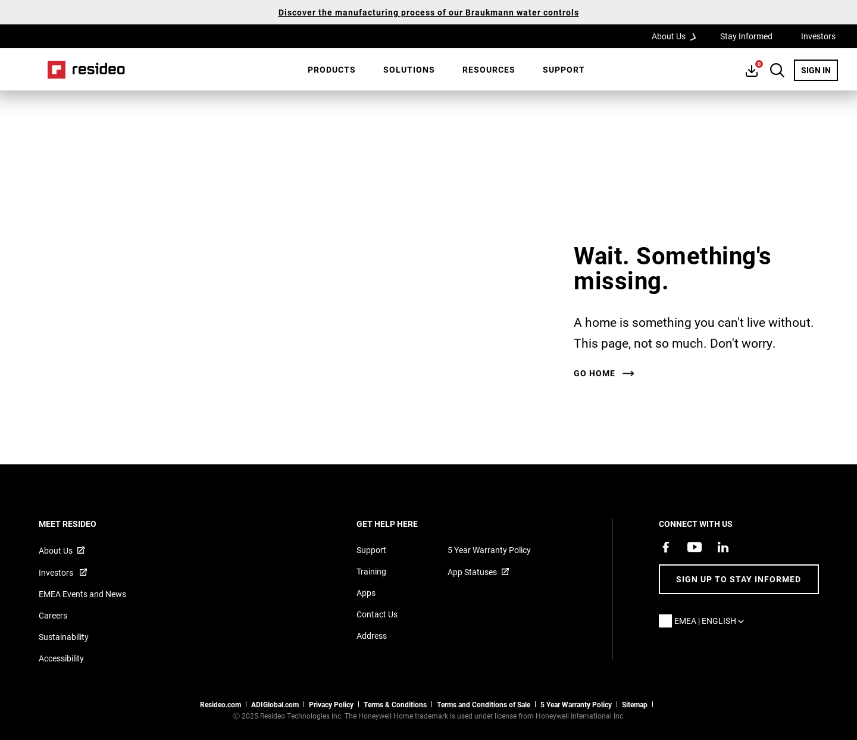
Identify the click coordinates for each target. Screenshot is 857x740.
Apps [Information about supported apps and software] (366, 592)
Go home (594, 373)
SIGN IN (819, 70)
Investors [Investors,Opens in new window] (818, 36)
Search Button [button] (777, 70)
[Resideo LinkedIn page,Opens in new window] (723, 547)
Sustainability (64, 636)
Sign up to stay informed (738, 579)
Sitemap (635, 704)
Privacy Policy (331, 704)
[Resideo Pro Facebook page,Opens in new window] (666, 547)
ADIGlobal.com (275, 704)
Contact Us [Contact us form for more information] (377, 614)
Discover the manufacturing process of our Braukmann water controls (429, 12)
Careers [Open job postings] (53, 615)
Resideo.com (220, 704)
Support (564, 69)
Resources (488, 69)
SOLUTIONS (409, 69)
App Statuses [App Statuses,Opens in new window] (472, 571)
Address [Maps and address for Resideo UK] (371, 635)
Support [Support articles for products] (371, 549)
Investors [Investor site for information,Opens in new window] (57, 572)
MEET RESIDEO (84, 523)
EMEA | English (712, 620)
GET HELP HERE (403, 523)
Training (371, 571)
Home (86, 70)
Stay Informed (746, 36)
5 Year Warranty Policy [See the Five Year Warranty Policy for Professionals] (576, 704)
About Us (678, 36)
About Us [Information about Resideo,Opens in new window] (56, 550)
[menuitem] (332, 70)
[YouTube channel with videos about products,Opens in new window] (694, 547)
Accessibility (61, 658)
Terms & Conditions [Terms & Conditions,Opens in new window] (395, 704)
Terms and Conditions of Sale (483, 704)
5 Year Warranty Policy (489, 549)
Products (332, 69)
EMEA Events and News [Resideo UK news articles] (82, 594)
